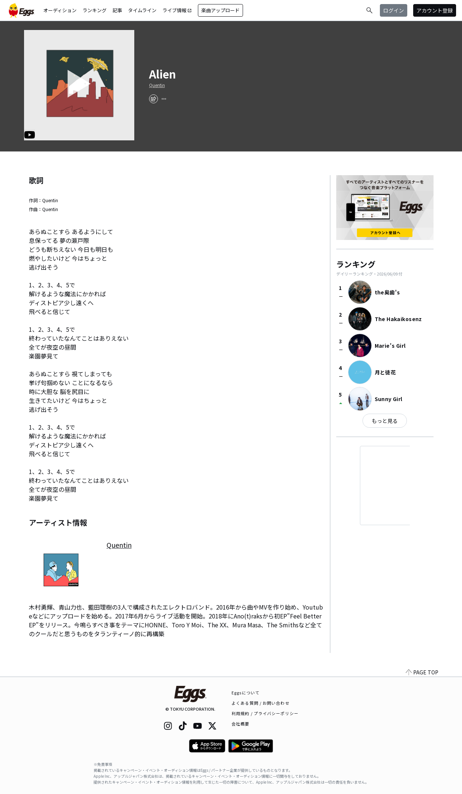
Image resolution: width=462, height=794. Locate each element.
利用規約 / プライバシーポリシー (265, 713)
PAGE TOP (422, 672)
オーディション (60, 10)
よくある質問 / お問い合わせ (261, 703)
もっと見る (385, 420)
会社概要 (240, 724)
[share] (153, 98)
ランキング (94, 10)
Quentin (157, 85)
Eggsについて (246, 692)
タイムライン (142, 10)
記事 (117, 10)
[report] (163, 98)
